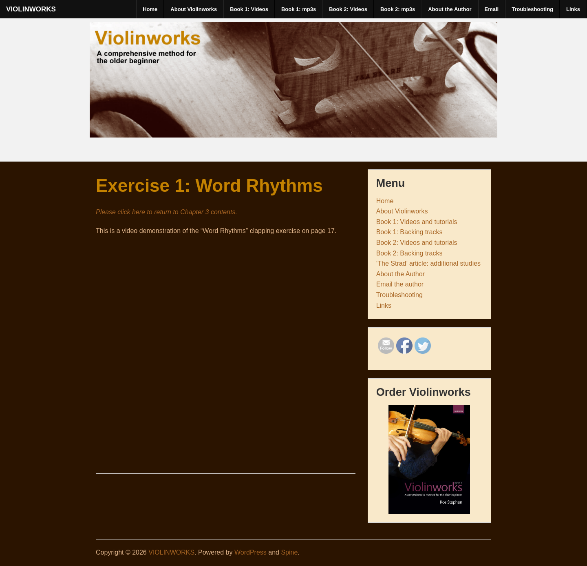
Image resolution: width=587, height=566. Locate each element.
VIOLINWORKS (31, 9)
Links (573, 9)
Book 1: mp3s (298, 9)
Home (150, 9)
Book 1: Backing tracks (409, 232)
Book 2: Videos (348, 9)
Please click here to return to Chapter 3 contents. (166, 212)
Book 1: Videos (249, 9)
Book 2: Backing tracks (409, 253)
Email (492, 9)
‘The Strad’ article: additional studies (428, 263)
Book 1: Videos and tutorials (416, 221)
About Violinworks (193, 9)
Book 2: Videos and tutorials (416, 242)
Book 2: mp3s (397, 9)
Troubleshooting (532, 9)
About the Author (449, 9)
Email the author (400, 284)
